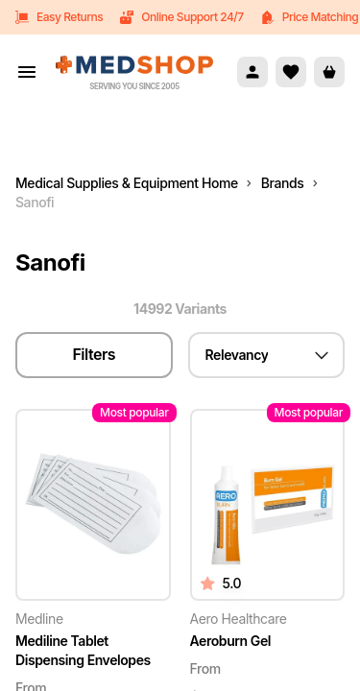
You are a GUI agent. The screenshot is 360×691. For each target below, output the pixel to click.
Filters (93, 354)
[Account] (252, 72)
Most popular (134, 412)
